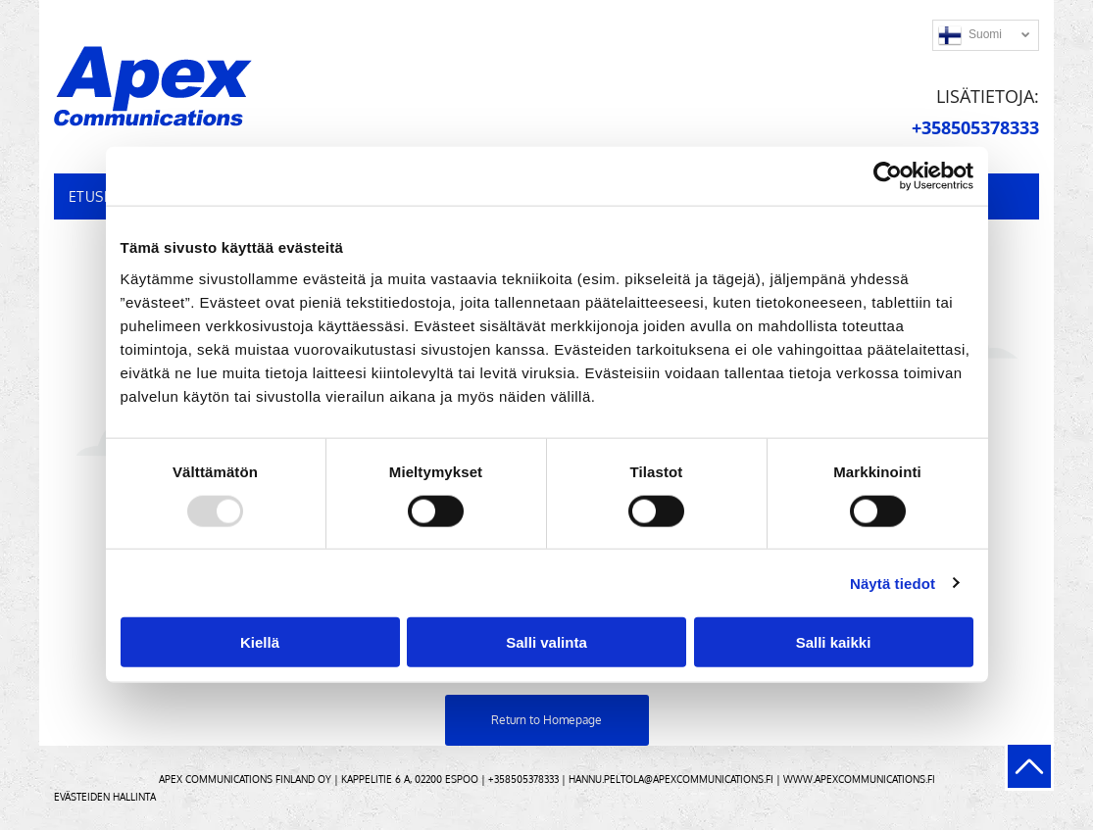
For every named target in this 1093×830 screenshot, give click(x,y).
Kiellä (259, 642)
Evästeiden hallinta (105, 797)
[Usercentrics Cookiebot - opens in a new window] (887, 176)
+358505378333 (523, 779)
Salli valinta (546, 642)
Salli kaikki (833, 642)
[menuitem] (97, 196)
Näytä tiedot (892, 582)
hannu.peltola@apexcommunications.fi (671, 779)
